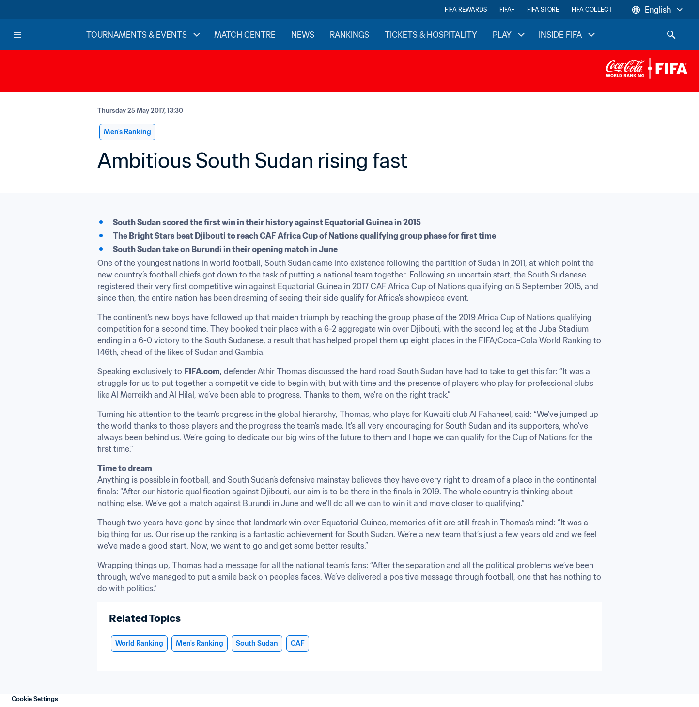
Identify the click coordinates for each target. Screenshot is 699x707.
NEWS (302, 35)
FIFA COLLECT (592, 9)
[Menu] (17, 35)
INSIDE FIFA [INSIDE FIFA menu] (568, 35)
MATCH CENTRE (245, 35)
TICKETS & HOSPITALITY (431, 35)
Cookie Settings (35, 699)
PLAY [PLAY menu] (510, 35)
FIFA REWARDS (466, 9)
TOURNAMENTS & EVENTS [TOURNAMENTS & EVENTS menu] (144, 35)
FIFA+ (506, 9)
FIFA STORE (543, 9)
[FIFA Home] (49, 35)
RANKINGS (349, 35)
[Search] (671, 35)
